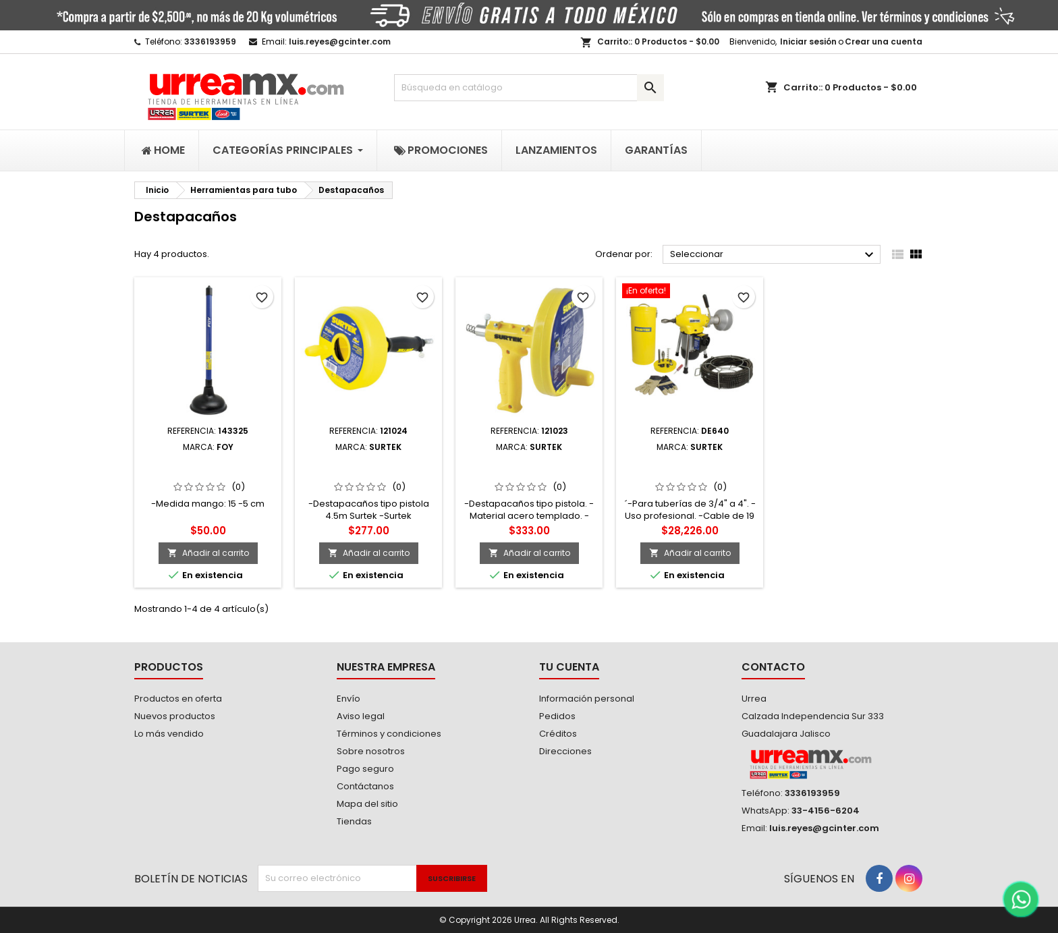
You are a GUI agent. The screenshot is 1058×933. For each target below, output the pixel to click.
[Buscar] (529, 87)
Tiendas (354, 821)
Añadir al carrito (208, 553)
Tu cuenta (569, 667)
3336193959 (210, 41)
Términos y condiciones (389, 733)
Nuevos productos (174, 716)
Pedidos (557, 716)
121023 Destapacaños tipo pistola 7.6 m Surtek (529, 468)
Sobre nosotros (371, 751)
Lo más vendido (169, 733)
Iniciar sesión (808, 41)
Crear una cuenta (883, 41)
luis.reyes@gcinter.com (340, 41)
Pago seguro (365, 768)
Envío (348, 698)
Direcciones (565, 751)
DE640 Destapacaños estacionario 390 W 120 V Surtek (690, 473)
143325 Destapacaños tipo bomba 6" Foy (208, 468)
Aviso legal (361, 716)
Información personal (586, 698)
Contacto (773, 667)
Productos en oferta (178, 698)
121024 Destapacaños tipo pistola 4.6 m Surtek (369, 468)
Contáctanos (365, 786)
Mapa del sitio (367, 803)
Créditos (558, 733)
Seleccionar (773, 255)
